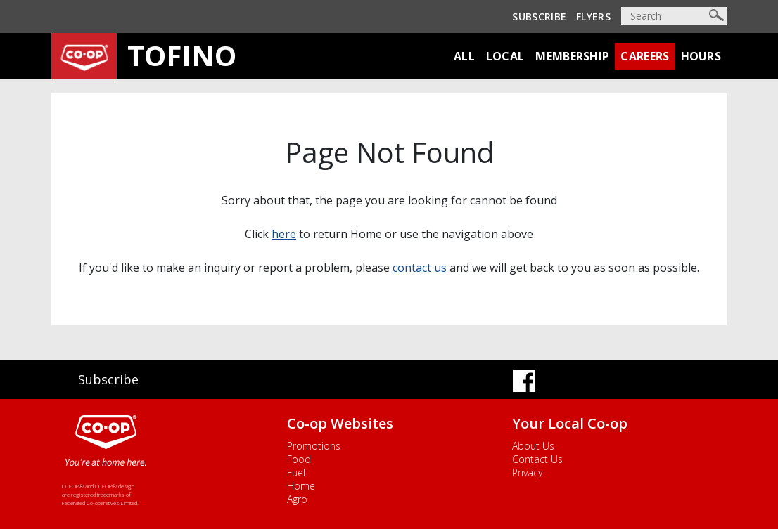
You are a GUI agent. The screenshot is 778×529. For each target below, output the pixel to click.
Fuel (296, 472)
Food (299, 459)
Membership (572, 56)
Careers (644, 56)
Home (301, 485)
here (284, 234)
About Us (533, 445)
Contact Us (537, 459)
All (464, 56)
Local (505, 56)
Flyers (593, 16)
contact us (420, 267)
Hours (701, 56)
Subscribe (539, 16)
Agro (297, 499)
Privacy (527, 472)
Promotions (313, 445)
